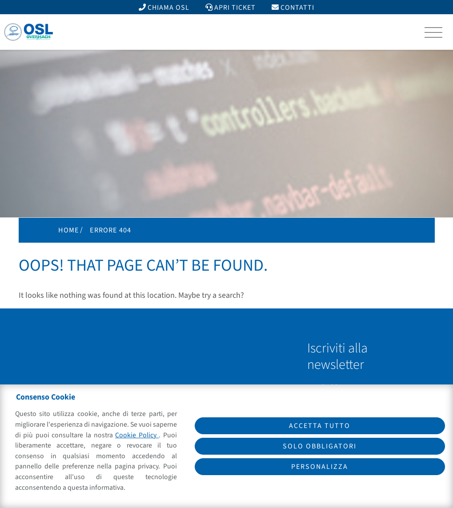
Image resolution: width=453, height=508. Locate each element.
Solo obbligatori (320, 446)
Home (68, 230)
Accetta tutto (319, 426)
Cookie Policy (137, 435)
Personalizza (319, 467)
